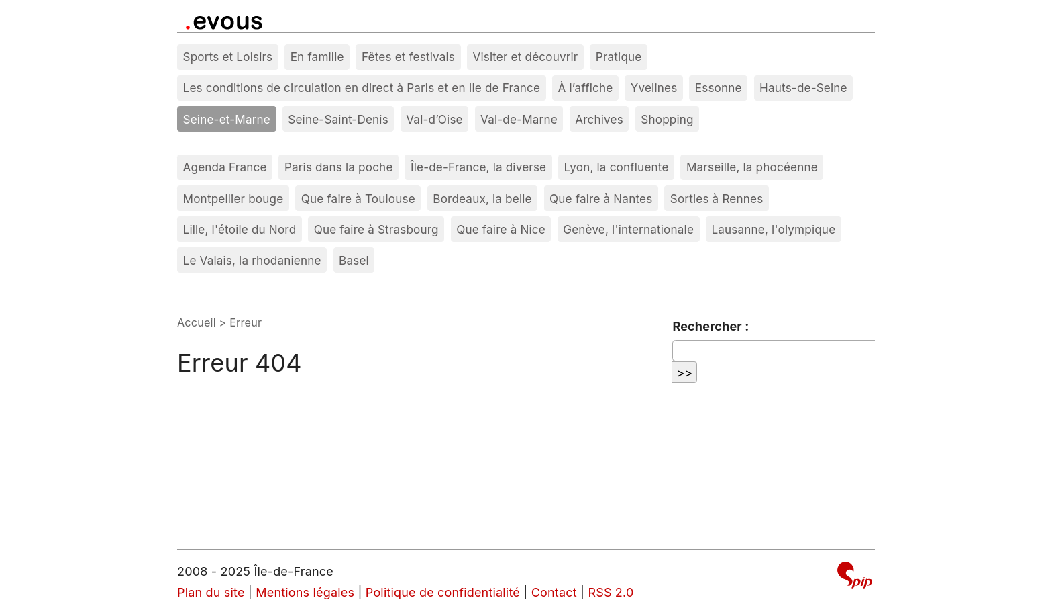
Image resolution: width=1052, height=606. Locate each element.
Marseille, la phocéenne (752, 167)
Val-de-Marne (519, 119)
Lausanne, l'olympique (773, 229)
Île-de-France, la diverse (478, 167)
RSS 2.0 (610, 592)
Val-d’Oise (434, 119)
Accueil (196, 322)
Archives (599, 119)
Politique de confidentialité (443, 592)
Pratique (619, 57)
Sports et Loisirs (228, 57)
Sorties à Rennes (717, 198)
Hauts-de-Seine (803, 88)
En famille (317, 57)
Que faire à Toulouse (358, 198)
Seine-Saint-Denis (338, 119)
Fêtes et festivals (408, 57)
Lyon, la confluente (616, 167)
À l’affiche (585, 88)
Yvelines (654, 88)
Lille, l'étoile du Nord (240, 229)
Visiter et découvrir (525, 57)
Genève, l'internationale (628, 229)
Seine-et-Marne (226, 119)
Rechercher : (710, 326)
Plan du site (211, 592)
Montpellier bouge (233, 198)
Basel (354, 260)
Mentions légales (305, 592)
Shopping (667, 119)
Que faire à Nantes (600, 198)
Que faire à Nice (500, 229)
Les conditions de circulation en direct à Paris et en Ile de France (362, 88)
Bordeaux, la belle (482, 198)
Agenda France (225, 167)
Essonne (718, 88)
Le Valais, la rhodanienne (252, 260)
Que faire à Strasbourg (376, 229)
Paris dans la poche (338, 167)
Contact (554, 592)
